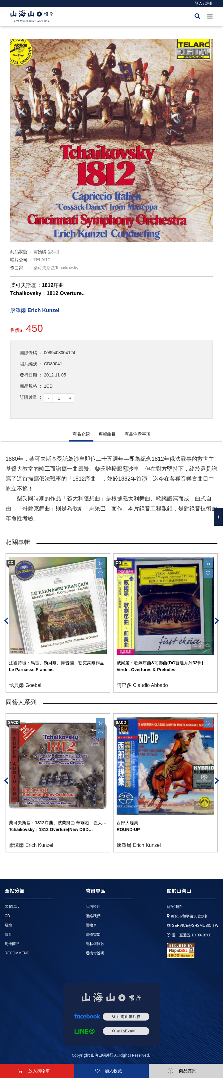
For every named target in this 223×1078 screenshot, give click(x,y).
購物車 (91, 925)
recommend (17, 953)
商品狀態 (19, 251)
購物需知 (93, 934)
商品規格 (28, 386)
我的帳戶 (93, 906)
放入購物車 (39, 1070)
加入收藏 (113, 1070)
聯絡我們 (93, 916)
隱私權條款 (95, 944)
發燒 (8, 925)
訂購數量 (28, 397)
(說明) (53, 251)
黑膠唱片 (12, 906)
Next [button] (217, 620)
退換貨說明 (95, 953)
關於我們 (174, 906)
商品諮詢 (187, 1070)
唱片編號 (28, 363)
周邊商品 (12, 944)
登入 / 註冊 (204, 3)
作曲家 (16, 267)
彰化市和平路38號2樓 (187, 916)
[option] (111, 140)
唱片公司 (19, 259)
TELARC (41, 259)
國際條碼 (28, 352)
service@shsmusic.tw (192, 925)
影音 (8, 934)
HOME (32, 17)
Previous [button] (6, 620)
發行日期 (28, 374)
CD (7, 916)
